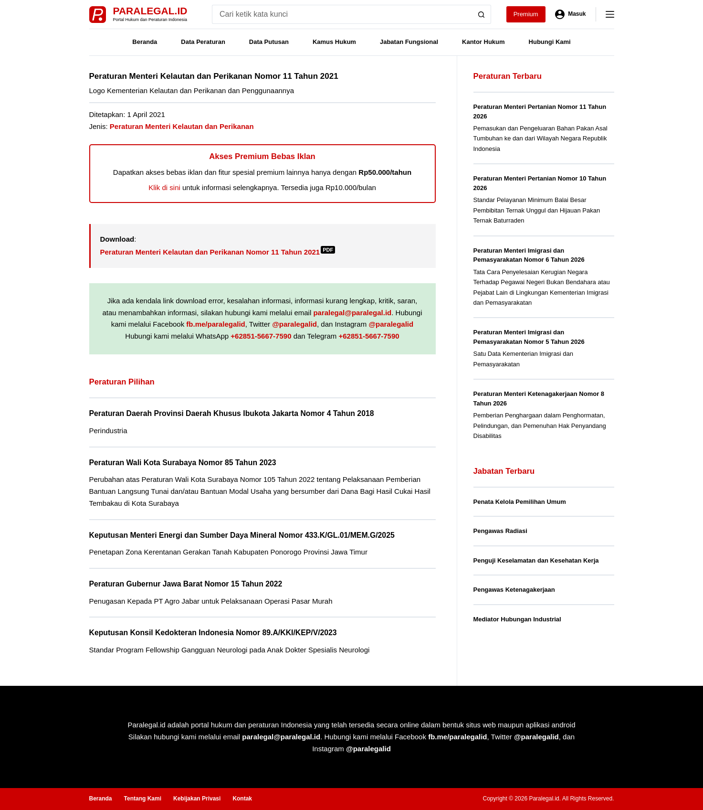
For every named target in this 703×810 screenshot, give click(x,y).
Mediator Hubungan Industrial (517, 619)
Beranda (144, 41)
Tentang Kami (142, 798)
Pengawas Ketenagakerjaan (514, 589)
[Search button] (481, 14)
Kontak (242, 798)
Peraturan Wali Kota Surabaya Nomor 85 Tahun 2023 (182, 462)
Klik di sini (164, 187)
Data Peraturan (203, 41)
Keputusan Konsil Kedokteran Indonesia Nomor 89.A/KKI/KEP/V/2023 (213, 633)
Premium (526, 14)
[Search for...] (342, 14)
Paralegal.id (150, 10)
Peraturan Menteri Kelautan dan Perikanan (182, 126)
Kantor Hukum (483, 41)
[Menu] (610, 14)
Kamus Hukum (334, 41)
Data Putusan (269, 41)
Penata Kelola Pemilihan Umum (519, 501)
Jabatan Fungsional (409, 41)
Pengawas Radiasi (500, 530)
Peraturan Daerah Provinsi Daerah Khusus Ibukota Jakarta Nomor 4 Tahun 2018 (231, 413)
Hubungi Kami (550, 41)
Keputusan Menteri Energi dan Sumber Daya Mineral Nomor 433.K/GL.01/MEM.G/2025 (242, 535)
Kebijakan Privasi (196, 798)
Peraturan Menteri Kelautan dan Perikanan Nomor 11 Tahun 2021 (218, 252)
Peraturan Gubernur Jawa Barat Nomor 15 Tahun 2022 (186, 584)
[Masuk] (570, 14)
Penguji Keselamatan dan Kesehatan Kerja (536, 560)
